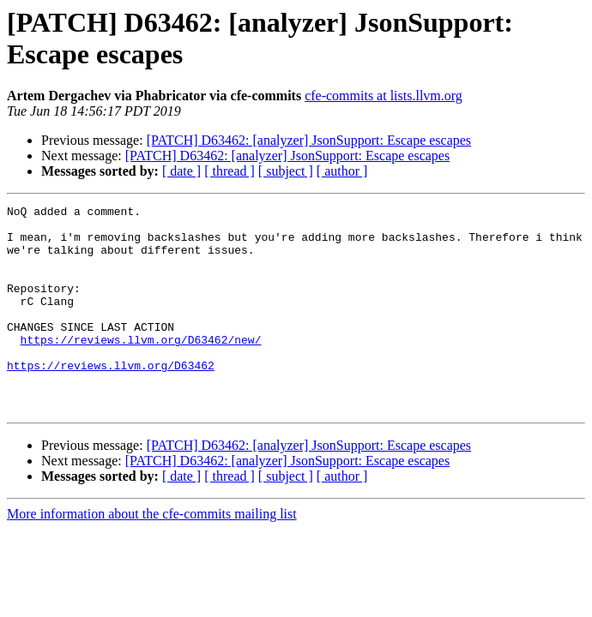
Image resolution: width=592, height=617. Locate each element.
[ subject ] (285, 171)
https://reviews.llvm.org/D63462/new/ (141, 367)
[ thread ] (229, 171)
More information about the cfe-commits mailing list (152, 555)
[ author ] (342, 171)
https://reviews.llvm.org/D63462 (110, 398)
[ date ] (181, 171)
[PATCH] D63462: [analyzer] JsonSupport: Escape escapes (309, 140)
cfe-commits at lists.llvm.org (383, 95)
